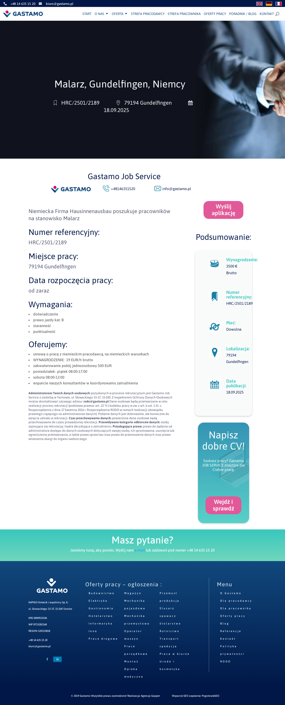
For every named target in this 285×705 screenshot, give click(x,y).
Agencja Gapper (150, 695)
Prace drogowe (103, 638)
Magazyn (133, 593)
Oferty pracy (215, 14)
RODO (225, 661)
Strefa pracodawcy (148, 14)
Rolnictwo (170, 631)
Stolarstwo (170, 623)
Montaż (131, 661)
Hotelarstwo (101, 616)
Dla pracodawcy (236, 600)
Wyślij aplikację (223, 209)
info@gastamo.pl (176, 189)
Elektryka (98, 600)
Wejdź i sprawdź (223, 505)
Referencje (230, 631)
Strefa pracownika (184, 14)
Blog (224, 623)
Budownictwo (102, 593)
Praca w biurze (175, 653)
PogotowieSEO (210, 695)
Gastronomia (101, 608)
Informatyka (101, 623)
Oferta (117, 14)
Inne (93, 631)
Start (87, 14)
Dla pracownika (236, 608)
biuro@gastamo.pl (39, 646)
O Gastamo (231, 593)
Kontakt (267, 14)
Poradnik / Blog (242, 14)
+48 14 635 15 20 (37, 640)
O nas (99, 14)
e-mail (139, 550)
